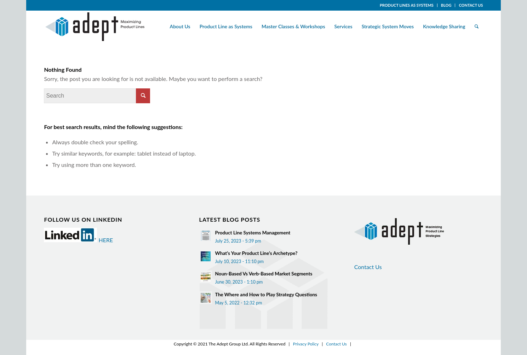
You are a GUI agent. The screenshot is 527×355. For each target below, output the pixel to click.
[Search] (476, 26)
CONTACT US (471, 5)
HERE (106, 240)
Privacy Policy (306, 344)
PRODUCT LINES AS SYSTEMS (407, 5)
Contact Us (368, 266)
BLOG (446, 5)
